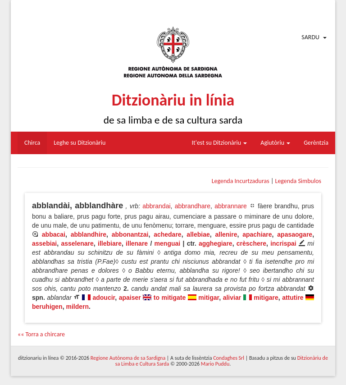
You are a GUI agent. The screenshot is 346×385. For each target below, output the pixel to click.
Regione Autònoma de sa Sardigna (128, 358)
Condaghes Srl (228, 358)
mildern (77, 306)
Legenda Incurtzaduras (240, 181)
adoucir (103, 297)
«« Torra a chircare (41, 334)
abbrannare (230, 206)
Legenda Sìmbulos (298, 181)
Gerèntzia (316, 143)
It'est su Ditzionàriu (219, 143)
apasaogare (294, 234)
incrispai (283, 243)
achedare (167, 234)
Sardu (310, 37)
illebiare (110, 243)
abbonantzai (130, 234)
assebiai (44, 243)
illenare (137, 243)
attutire (292, 297)
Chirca (32, 143)
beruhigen (47, 306)
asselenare (77, 243)
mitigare (266, 297)
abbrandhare (192, 206)
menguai (168, 243)
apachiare (257, 234)
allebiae (198, 234)
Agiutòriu (275, 143)
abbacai (53, 234)
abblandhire (88, 234)
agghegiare (215, 243)
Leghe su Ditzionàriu (79, 143)
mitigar (208, 297)
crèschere (251, 243)
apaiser (130, 297)
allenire (226, 234)
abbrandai (156, 206)
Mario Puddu (215, 364)
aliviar (232, 297)
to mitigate (170, 297)
